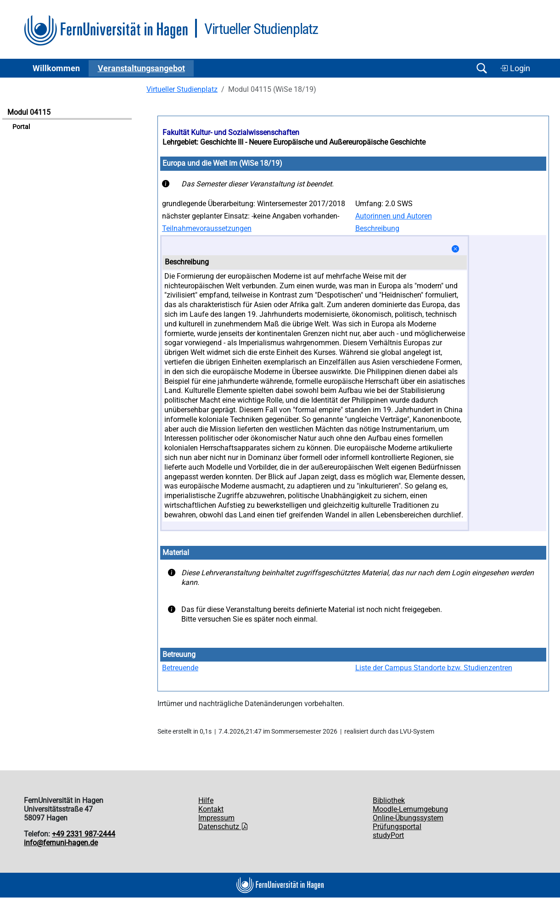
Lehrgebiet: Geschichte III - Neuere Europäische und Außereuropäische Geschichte (294, 142)
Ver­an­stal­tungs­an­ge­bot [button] (141, 68)
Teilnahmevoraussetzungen (207, 228)
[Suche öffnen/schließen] (481, 68)
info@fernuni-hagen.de (61, 842)
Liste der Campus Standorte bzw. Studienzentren (433, 667)
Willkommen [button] (56, 68)
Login (515, 68)
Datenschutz (223, 826)
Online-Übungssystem (408, 818)
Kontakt (211, 809)
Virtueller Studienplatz (182, 89)
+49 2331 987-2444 (83, 834)
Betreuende (180, 667)
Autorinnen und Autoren (393, 216)
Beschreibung (377, 228)
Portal (21, 127)
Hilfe (205, 800)
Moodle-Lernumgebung (410, 809)
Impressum (216, 818)
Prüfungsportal (397, 826)
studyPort (388, 835)
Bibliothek (389, 800)
